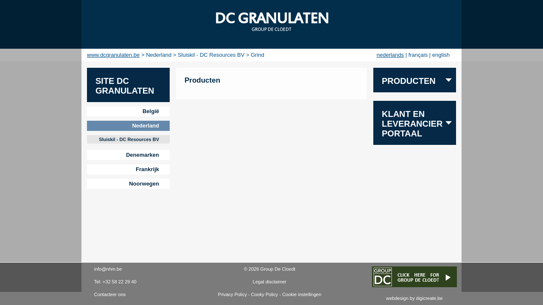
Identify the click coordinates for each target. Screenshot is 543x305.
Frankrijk (147, 169)
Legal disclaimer (269, 281)
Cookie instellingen (301, 294)
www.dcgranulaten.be (113, 55)
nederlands (390, 55)
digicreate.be (429, 298)
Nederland (145, 125)
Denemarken (142, 155)
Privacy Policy (232, 294)
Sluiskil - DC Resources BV (129, 139)
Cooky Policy (264, 294)
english (441, 55)
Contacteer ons (110, 294)
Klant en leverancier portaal (412, 123)
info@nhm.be (108, 269)
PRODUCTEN (409, 81)
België (151, 111)
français (418, 55)
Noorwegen (144, 183)
